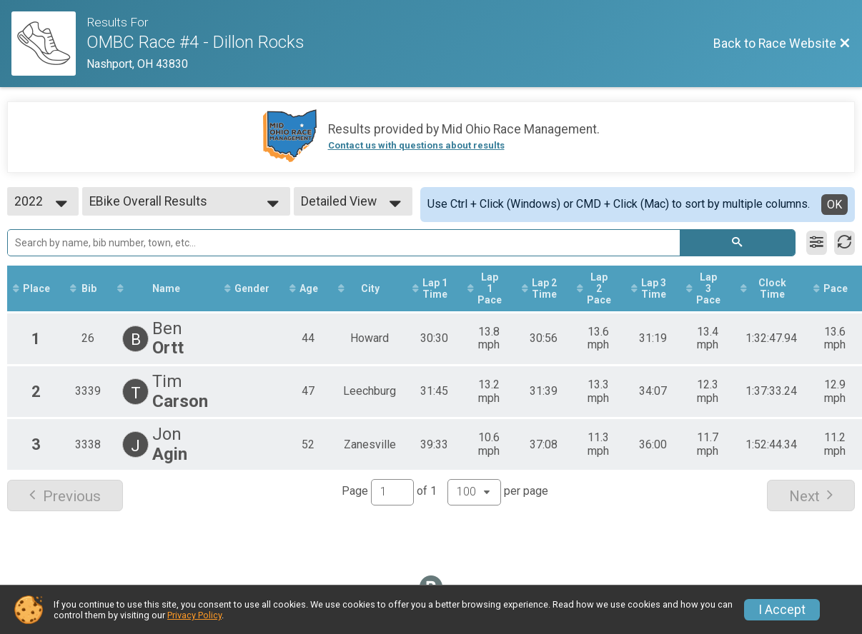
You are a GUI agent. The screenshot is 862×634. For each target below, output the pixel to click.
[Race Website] (48, 43)
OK (834, 204)
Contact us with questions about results (416, 145)
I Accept (782, 610)
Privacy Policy (194, 615)
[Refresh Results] (844, 243)
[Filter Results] (816, 243)
